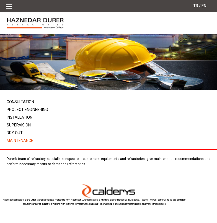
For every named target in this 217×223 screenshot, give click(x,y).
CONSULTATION (20, 102)
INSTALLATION (19, 117)
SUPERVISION (19, 125)
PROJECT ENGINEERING (27, 109)
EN (204, 6)
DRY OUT (15, 133)
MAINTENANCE (20, 140)
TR (195, 6)
